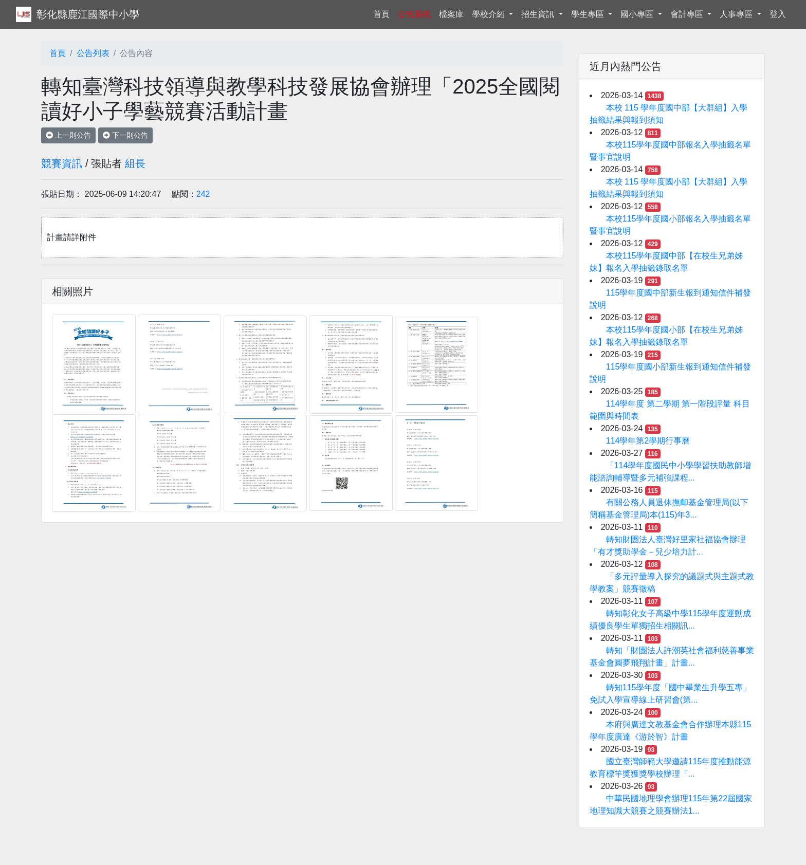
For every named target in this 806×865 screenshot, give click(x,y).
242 (203, 194)
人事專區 (737, 14)
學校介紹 (489, 14)
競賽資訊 (61, 163)
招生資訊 (538, 14)
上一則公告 (68, 135)
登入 (778, 14)
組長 (135, 163)
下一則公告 (125, 135)
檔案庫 (451, 14)
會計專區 (687, 14)
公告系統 (414, 14)
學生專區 (588, 14)
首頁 (383, 13)
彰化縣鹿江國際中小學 (87, 14)
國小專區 (637, 14)
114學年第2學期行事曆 (648, 440)
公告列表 (93, 53)
